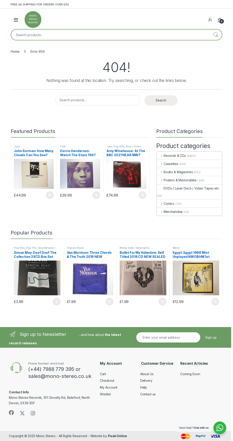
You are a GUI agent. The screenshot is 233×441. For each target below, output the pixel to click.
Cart (103, 374)
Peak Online (117, 436)
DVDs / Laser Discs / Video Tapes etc (188, 188)
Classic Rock (75, 247)
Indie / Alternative (138, 247)
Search (215, 35)
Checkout (107, 380)
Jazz (17, 146)
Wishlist (105, 394)
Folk (62, 146)
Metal (123, 247)
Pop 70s (31, 247)
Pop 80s (19, 247)
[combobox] (110, 35)
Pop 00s (119, 146)
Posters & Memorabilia (176, 180)
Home (15, 51)
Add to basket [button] (50, 195)
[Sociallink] (11, 412)
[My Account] (210, 19)
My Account (108, 387)
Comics (165, 203)
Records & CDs (171, 156)
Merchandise (170, 212)
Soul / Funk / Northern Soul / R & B (123, 148)
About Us (147, 374)
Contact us (148, 394)
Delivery (146, 380)
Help (143, 387)
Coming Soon (190, 374)
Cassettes (167, 164)
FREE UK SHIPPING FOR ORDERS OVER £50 (40, 4)
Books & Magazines (175, 172)
